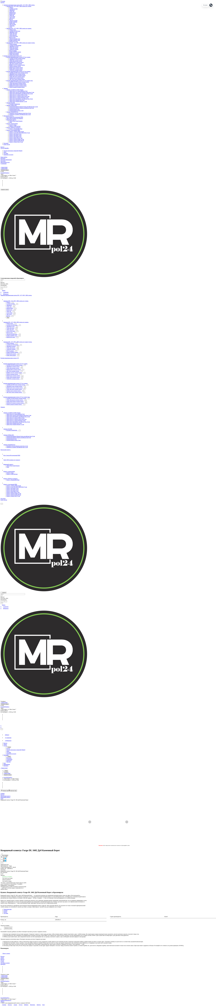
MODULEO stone (13, 41)
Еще (8, 317)
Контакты (3, 964)
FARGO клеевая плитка (15, 66)
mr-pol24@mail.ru (5, 172)
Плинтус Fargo (12, 125)
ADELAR (11, 15)
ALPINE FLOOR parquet (15, 45)
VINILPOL (12, 25)
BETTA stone (12, 37)
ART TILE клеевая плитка (15, 63)
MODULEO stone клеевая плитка (17, 75)
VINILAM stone (13, 33)
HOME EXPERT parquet (15, 52)
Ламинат (5, 88)
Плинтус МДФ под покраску (13, 127)
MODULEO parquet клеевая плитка (17, 85)
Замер (4, 152)
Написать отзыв (8, 928)
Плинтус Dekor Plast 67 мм (15, 138)
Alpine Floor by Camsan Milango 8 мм (18, 91)
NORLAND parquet (14, 54)
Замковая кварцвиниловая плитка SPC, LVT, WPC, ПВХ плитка (19, 5)
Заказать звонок (4, 170)
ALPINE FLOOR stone (14, 31)
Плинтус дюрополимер (12, 123)
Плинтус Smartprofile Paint (15, 128)
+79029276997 (4, 167)
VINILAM (11, 11)
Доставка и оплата (5, 963)
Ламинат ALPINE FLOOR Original (15, 89)
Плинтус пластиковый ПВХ (13, 130)
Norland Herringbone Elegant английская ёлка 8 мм (21, 108)
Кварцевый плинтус (11, 119)
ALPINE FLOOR (13, 8)
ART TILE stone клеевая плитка (17, 79)
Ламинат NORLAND (11, 105)
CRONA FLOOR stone (14, 38)
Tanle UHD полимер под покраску (14, 118)
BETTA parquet (13, 50)
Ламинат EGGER (10, 102)
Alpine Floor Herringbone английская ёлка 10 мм (21, 98)
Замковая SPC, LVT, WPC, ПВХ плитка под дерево (19, 6)
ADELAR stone (13, 35)
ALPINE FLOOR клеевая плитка (17, 58)
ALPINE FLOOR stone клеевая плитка (18, 72)
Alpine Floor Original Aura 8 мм (16, 100)
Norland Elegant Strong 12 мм (16, 110)
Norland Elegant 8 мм (14, 109)
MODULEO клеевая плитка (16, 67)
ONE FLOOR (12, 24)
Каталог (2, 956)
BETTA (11, 19)
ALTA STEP (12, 16)
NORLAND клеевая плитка (16, 68)
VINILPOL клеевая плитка (15, 70)
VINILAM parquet (13, 48)
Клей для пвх (6, 144)
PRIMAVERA (12, 12)
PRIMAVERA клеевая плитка (16, 62)
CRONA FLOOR (13, 20)
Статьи (2, 961)
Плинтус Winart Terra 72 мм (16, 141)
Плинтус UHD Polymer (14, 126)
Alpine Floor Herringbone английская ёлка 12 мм (21, 93)
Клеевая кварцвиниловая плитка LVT (12, 55)
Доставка (5, 153)
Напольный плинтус (8, 115)
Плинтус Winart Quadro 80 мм (16, 140)
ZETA (10, 27)
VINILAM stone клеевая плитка (17, 76)
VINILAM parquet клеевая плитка (17, 83)
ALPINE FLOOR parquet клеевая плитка (19, 82)
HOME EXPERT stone (14, 40)
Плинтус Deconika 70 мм (15, 135)
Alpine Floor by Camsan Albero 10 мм (18, 95)
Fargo (10, 122)
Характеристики (7, 909)
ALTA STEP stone (13, 36)
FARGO (11, 7)
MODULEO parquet (14, 53)
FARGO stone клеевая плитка (16, 78)
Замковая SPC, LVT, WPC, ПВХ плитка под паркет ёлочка (20, 42)
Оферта (2, 1001)
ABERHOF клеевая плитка (15, 59)
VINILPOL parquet (13, 49)
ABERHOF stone (13, 32)
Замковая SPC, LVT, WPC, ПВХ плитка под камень (19, 28)
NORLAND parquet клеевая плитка (17, 84)
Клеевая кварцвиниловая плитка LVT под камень (18, 71)
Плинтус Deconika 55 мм (15, 134)
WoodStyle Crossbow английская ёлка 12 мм (20, 114)
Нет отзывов (4, 855)
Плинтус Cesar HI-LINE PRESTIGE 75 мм (19, 132)
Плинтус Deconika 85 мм (15, 136)
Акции (2, 957)
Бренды (2, 959)
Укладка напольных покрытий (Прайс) (12, 150)
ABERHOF (12, 10)
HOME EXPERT (13, 22)
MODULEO (12, 14)
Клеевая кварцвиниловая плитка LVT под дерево (18, 57)
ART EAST (12, 18)
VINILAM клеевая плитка (15, 61)
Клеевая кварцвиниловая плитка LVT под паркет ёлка (19, 80)
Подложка (5, 143)
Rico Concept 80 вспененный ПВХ (14, 117)
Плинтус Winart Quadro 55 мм (16, 139)
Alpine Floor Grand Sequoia (15, 121)
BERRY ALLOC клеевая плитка (17, 65)
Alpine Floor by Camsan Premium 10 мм (18, 97)
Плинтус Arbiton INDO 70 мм (16, 131)
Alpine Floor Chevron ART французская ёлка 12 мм (21, 92)
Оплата (5, 912)
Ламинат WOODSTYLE (12, 112)
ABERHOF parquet (13, 46)
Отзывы (5, 910)
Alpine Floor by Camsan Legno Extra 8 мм (19, 96)
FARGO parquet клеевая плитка (17, 87)
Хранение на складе (8, 154)
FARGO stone (12, 29)
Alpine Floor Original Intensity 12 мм (18, 101)
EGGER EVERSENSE (14, 104)
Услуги (2, 960)
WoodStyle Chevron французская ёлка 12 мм (20, 113)
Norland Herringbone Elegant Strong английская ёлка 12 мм (23, 106)
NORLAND (12, 23)
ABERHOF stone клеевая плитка (17, 74)
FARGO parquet (13, 44)
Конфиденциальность (6, 1000)
